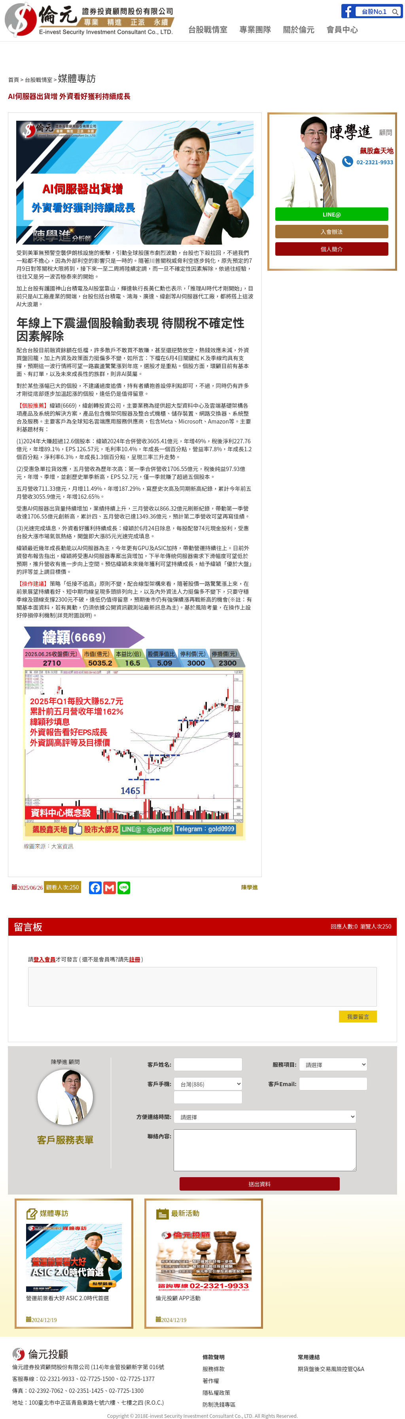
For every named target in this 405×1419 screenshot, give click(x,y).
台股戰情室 (39, 80)
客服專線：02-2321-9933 (43, 1379)
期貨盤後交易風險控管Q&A (331, 1369)
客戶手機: (160, 1084)
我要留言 (358, 1016)
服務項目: (285, 1064)
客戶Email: (282, 1084)
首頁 (13, 80)
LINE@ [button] (332, 214)
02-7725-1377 (137, 1379)
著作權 (210, 1381)
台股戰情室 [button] (207, 29)
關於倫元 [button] (298, 29)
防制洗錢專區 (219, 1404)
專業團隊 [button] (255, 29)
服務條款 (213, 1369)
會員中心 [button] (342, 29)
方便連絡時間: (154, 1117)
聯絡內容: (160, 1136)
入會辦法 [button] (332, 232)
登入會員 (45, 959)
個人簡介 (332, 249)
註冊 (134, 959)
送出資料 (259, 1184)
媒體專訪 (77, 78)
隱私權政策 (216, 1392)
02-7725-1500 (97, 1379)
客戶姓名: (160, 1064)
